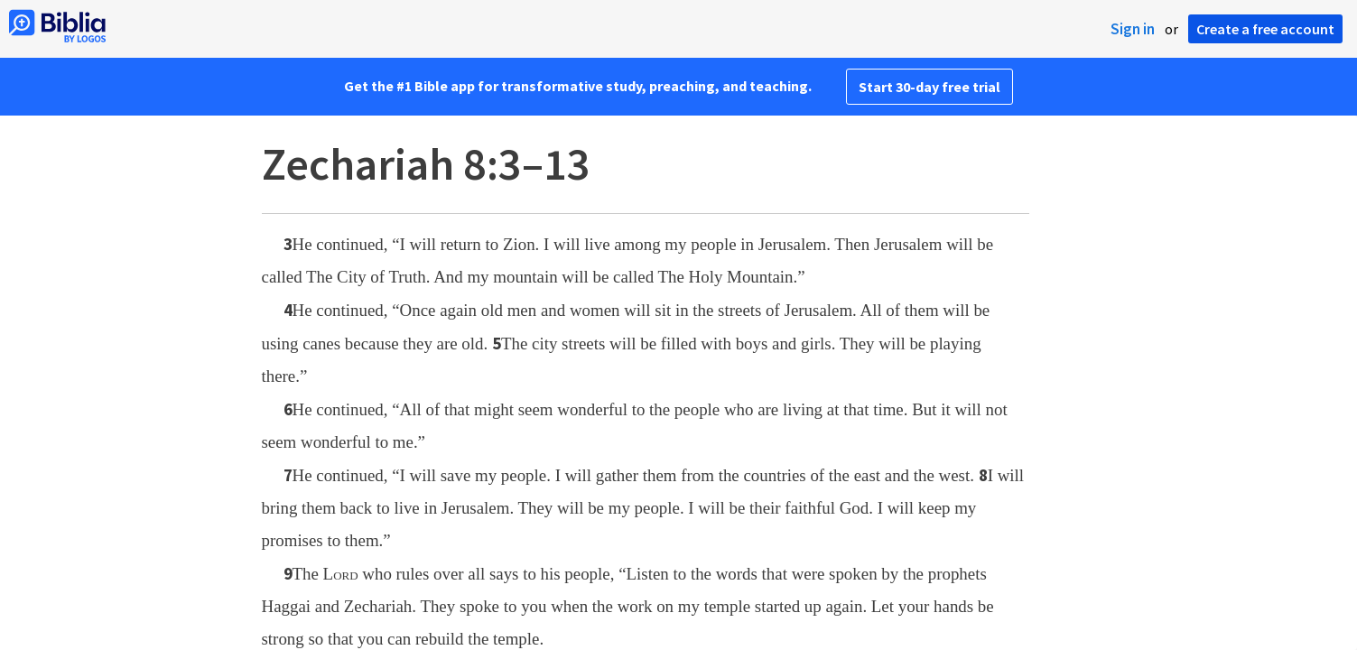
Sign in (1133, 29)
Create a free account (1265, 29)
